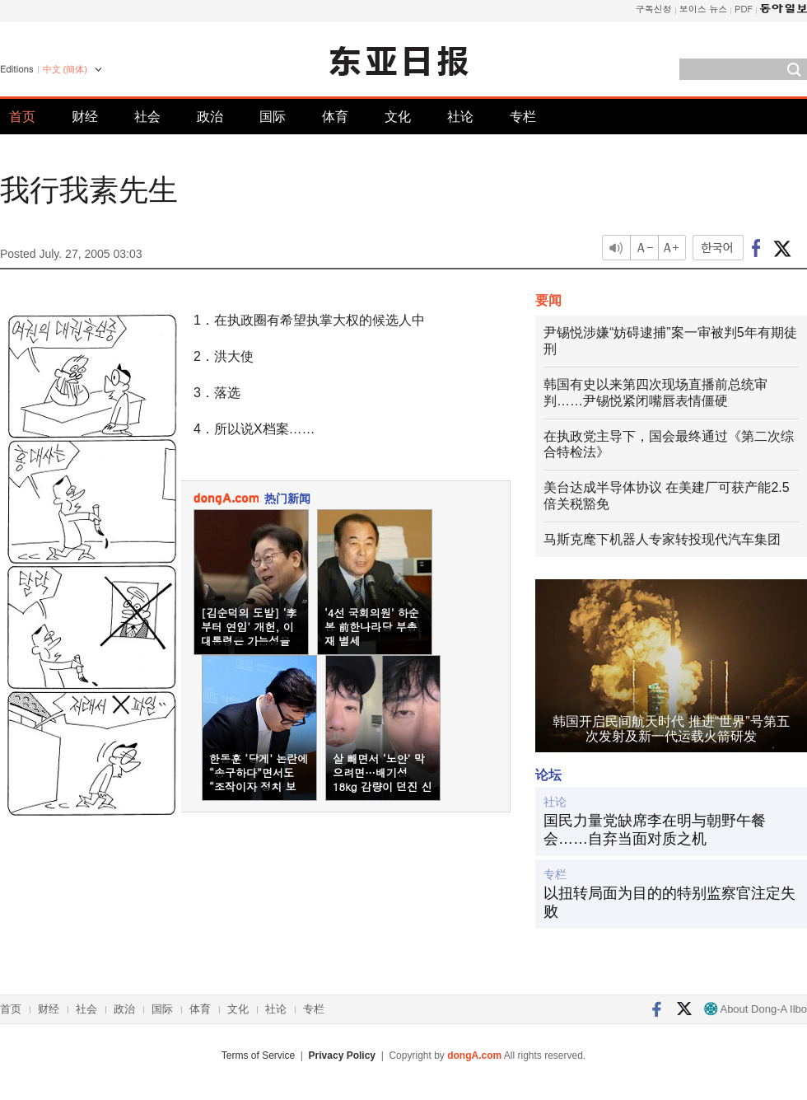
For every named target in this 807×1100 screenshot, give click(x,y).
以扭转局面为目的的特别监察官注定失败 (669, 902)
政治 (210, 117)
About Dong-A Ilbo (755, 1009)
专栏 (523, 117)
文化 (398, 117)
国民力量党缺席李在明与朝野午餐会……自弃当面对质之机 (654, 829)
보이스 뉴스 (703, 8)
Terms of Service (258, 1055)
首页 (22, 117)
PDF (744, 8)
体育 (335, 117)
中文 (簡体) (65, 69)
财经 (85, 117)
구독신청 (654, 8)
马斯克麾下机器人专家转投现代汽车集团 (662, 539)
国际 (272, 117)
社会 (147, 117)
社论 (460, 117)
